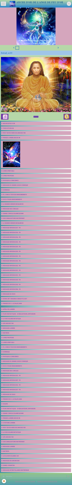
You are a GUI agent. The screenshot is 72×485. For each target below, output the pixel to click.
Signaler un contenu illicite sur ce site (47, 481)
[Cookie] (4, 481)
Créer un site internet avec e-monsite (25, 481)
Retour (36, 116)
